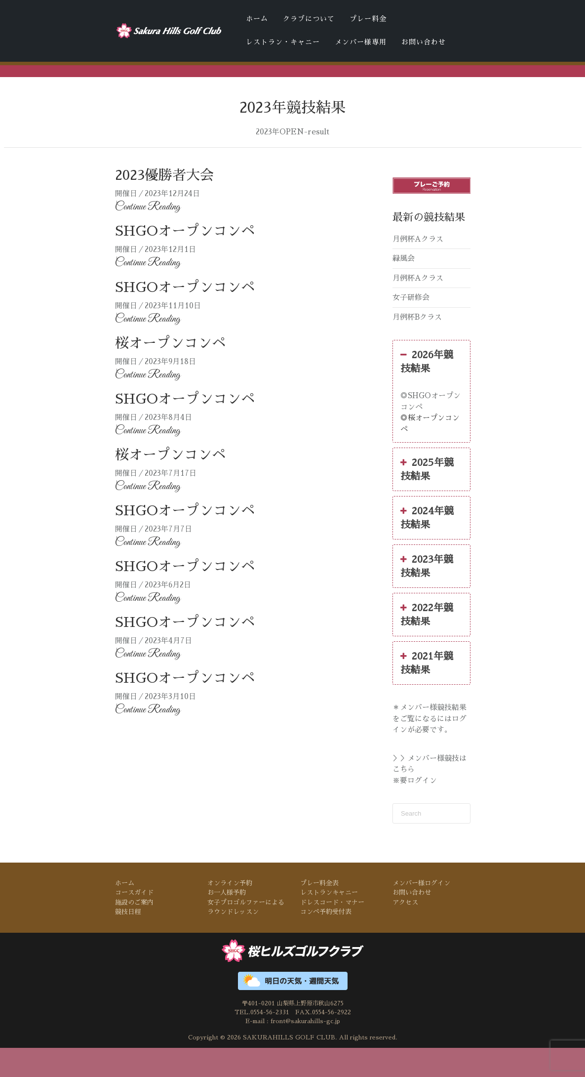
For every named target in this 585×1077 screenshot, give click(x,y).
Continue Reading (147, 237)
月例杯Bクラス (417, 346)
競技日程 (128, 941)
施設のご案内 (134, 932)
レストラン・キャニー (283, 42)
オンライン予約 (229, 913)
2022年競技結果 (426, 643)
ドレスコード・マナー (218, 87)
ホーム (257, 18)
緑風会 (403, 287)
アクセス (405, 932)
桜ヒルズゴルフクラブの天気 (355, 87)
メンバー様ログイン (421, 913)
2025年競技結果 (427, 498)
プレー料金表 (319, 913)
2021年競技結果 (426, 691)
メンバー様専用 (361, 42)
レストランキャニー (329, 922)
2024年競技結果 (427, 546)
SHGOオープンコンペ (185, 261)
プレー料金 (368, 18)
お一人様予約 (226, 922)
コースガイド (134, 922)
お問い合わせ (423, 42)
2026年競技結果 (426, 390)
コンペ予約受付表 (282, 87)
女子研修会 (410, 327)
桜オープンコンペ (170, 372)
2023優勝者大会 (164, 205)
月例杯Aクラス (417, 268)
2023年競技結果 (426, 595)
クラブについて (309, 18)
